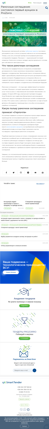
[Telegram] (28, 410)
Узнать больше (11, 272)
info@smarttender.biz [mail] (24, 415)
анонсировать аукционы (15, 127)
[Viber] (21, 410)
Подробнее (24, 305)
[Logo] (4, 3)
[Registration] (37, 3)
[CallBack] (24, 399)
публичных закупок (31, 51)
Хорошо (24, 426)
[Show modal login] (29, 3)
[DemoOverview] (24, 405)
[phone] (24, 387)
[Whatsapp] (24, 410)
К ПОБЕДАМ (24, 338)
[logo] (12, 382)
